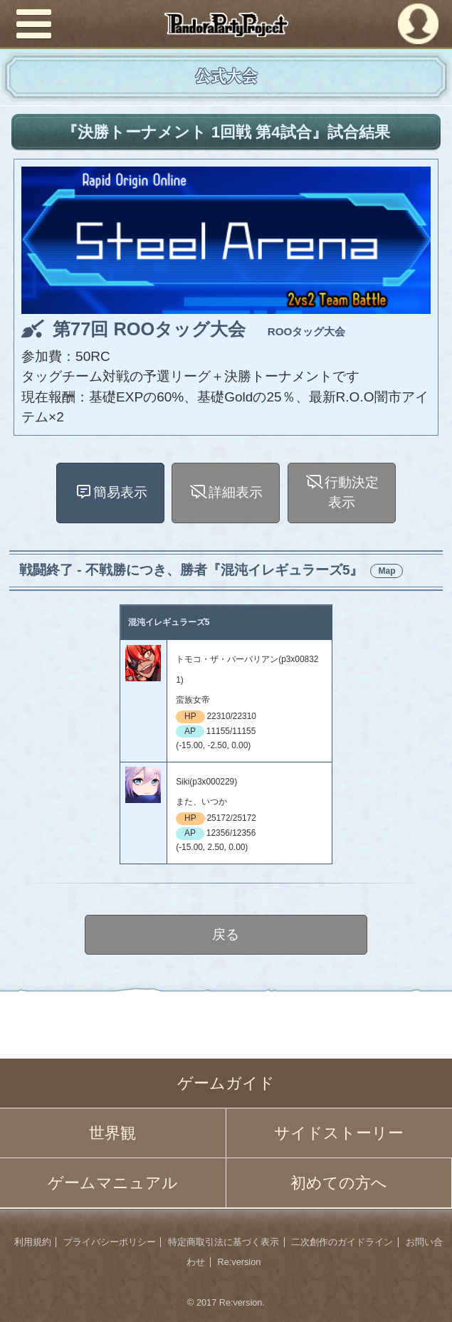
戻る (226, 934)
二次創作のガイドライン (342, 1242)
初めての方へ (338, 1183)
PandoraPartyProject (226, 25)
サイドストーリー (339, 1133)
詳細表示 (236, 492)
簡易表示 (120, 492)
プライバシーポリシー (109, 1242)
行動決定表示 (352, 492)
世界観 (112, 1133)
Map (386, 571)
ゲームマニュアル (113, 1183)
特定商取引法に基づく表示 (223, 1242)
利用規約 (32, 1242)
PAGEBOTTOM (424, 1292)
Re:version (239, 1262)
